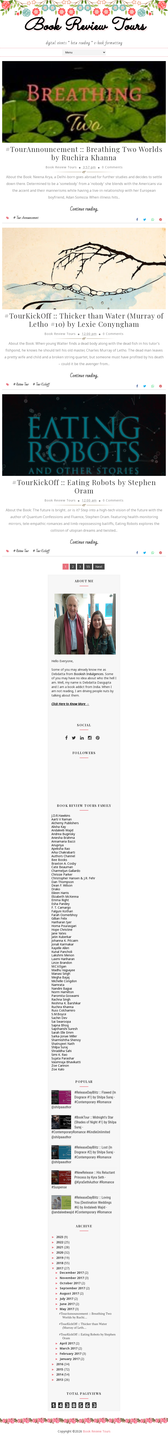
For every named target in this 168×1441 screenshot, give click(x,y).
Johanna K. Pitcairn (64, 943)
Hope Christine (61, 932)
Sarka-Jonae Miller (64, 1039)
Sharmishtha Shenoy (66, 1042)
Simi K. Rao (59, 1057)
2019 (60, 1260)
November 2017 (72, 1280)
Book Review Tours (84, 27)
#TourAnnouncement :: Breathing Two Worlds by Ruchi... (85, 1318)
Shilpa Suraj (59, 1050)
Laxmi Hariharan (63, 961)
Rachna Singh (60, 1002)
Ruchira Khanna (62, 1009)
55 (88, 569)
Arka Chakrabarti (63, 855)
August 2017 (70, 1296)
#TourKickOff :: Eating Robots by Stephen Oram (84, 489)
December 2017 (72, 1275)
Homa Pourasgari (63, 928)
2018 (60, 1265)
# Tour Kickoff (41, 386)
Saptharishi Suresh (64, 1031)
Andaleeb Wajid (62, 833)
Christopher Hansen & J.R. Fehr (73, 881)
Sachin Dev (59, 1020)
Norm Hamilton (62, 994)
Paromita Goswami (65, 998)
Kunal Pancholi (61, 954)
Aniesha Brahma (63, 840)
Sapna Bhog (60, 1028)
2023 (60, 1239)
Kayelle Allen (60, 950)
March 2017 (69, 1351)
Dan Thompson (62, 884)
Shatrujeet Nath (63, 1046)
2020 (60, 1255)
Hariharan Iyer (61, 925)
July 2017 (67, 1301)
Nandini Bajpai (61, 991)
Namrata (57, 987)
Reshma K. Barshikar (66, 1006)
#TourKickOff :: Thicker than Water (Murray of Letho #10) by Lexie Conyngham (84, 322)
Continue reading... (84, 210)
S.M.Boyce (58, 1017)
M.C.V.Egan (58, 969)
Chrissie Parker (61, 877)
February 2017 (71, 1356)
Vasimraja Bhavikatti (66, 1065)
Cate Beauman (62, 869)
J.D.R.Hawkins (60, 818)
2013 (60, 1382)
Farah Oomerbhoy (64, 917)
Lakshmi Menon (62, 958)
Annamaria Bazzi (63, 844)
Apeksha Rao (60, 851)
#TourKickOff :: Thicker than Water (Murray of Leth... (83, 1328)
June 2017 (67, 1306)
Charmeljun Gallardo (65, 873)
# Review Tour (21, 386)
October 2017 (70, 1286)
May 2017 (67, 1312)
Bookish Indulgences (88, 676)
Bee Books (59, 862)
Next (98, 569)
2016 (60, 1367)
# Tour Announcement (25, 219)
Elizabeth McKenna (65, 899)
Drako (55, 892)
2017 (60, 1271)
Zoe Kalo (57, 1072)
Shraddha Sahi (61, 1053)
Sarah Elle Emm (62, 1035)
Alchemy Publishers (65, 825)
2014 (60, 1377)
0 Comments (112, 168)
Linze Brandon (61, 965)
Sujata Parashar (62, 1061)
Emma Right (60, 903)
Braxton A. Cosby (63, 866)
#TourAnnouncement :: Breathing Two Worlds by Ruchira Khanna (84, 155)
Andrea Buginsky (63, 836)
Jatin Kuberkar (61, 940)
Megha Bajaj (60, 980)
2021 (60, 1250)
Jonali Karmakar (62, 947)
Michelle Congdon (64, 984)
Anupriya (57, 848)
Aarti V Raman (61, 822)
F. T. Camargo (61, 910)
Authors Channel (63, 859)
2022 (60, 1245)
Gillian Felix (59, 921)
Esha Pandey (60, 906)
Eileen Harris (60, 895)
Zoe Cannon (60, 1068)
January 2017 (70, 1361)
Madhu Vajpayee (63, 973)
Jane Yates (58, 936)
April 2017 (68, 1346)
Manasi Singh (60, 976)
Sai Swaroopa (61, 1024)
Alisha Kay (58, 829)
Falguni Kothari (62, 914)
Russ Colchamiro (63, 1013)
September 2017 (73, 1291)
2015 (60, 1372)
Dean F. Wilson (61, 888)
